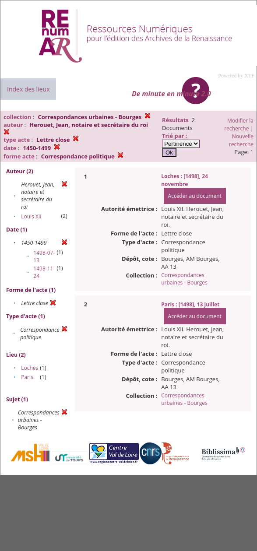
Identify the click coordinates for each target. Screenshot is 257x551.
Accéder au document (195, 196)
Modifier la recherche (238, 124)
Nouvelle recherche (241, 140)
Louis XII (31, 216)
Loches (29, 368)
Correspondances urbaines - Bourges (184, 278)
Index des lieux (28, 89)
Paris (27, 377)
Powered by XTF (236, 76)
